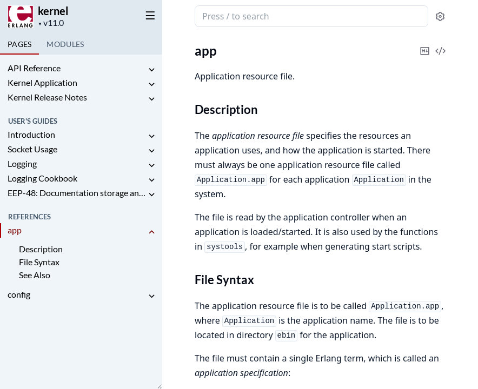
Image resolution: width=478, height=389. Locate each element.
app (15, 230)
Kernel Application (42, 82)
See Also (34, 275)
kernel (53, 10)
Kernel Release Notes (47, 97)
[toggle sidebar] (148, 15)
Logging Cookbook (42, 178)
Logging (22, 163)
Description (41, 249)
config (19, 294)
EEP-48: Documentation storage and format (77, 192)
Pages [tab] (19, 44)
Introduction (31, 134)
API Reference (34, 68)
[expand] (151, 70)
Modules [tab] (65, 44)
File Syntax (39, 262)
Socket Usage (32, 149)
